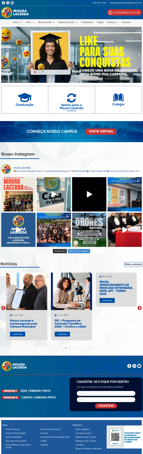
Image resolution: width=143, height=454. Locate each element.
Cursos (17, 22)
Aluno (30, 22)
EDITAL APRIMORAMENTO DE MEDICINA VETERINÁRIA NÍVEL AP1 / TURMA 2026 (116, 288)
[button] (4, 54)
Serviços (112, 22)
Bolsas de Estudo (67, 22)
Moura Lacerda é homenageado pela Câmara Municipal (23, 323)
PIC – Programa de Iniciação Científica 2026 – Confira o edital (70, 323)
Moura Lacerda (46, 22)
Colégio (100, 22)
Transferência (87, 22)
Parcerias (126, 22)
